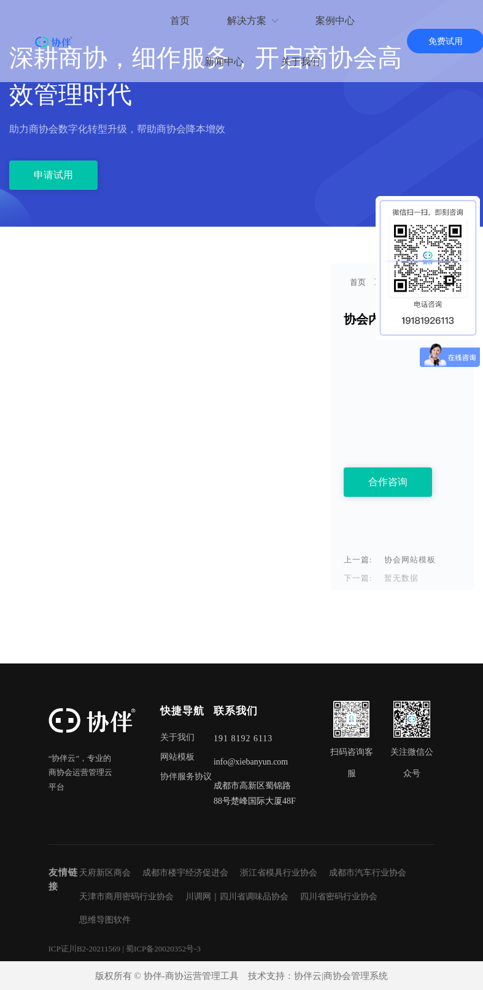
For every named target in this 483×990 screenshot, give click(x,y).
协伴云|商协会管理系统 (341, 976)
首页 (359, 282)
